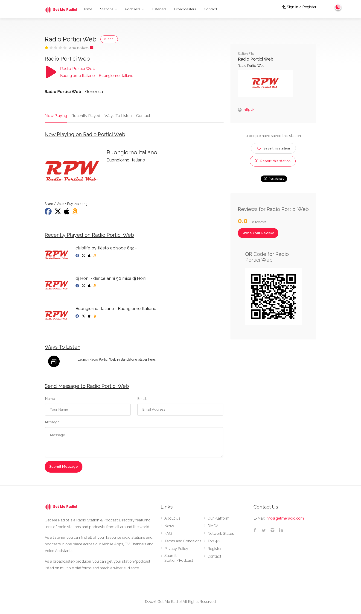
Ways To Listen (118, 115)
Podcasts (132, 9)
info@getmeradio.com (285, 518)
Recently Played (85, 115)
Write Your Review (258, 233)
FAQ (168, 533)
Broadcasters (185, 9)
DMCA (212, 526)
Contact (210, 9)
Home (87, 9)
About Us (172, 518)
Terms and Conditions (182, 541)
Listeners (159, 9)
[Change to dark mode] (338, 6)
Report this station (273, 161)
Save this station (273, 147)
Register (214, 549)
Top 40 (213, 541)
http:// (249, 110)
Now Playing (56, 115)
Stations (106, 9)
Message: (52, 422)
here (151, 359)
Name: (50, 399)
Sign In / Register (299, 7)
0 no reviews (79, 48)
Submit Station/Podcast (178, 558)
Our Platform (218, 518)
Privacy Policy (176, 549)
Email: (142, 399)
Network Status (220, 533)
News (169, 526)
